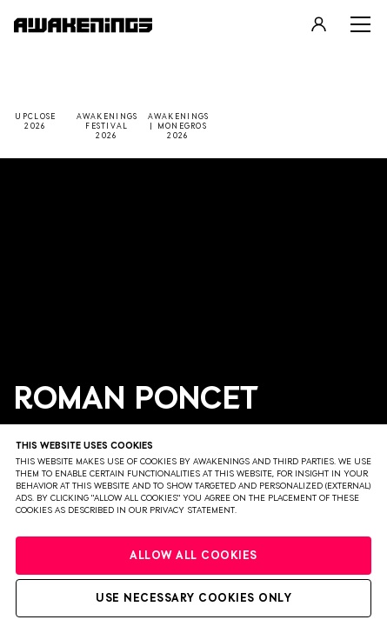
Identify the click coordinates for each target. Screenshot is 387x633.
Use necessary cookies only (193, 598)
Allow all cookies (193, 556)
